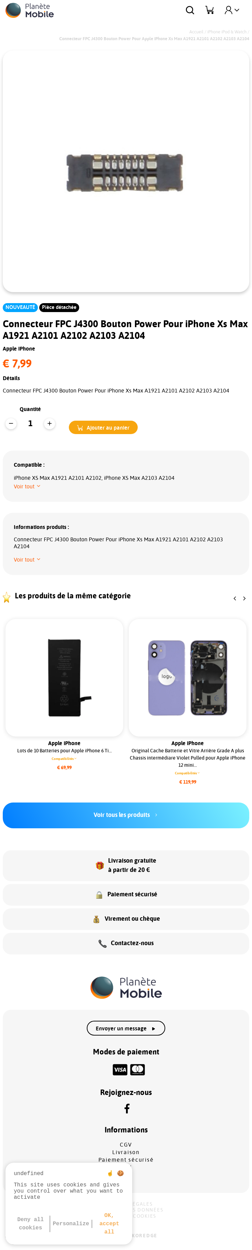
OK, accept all (109, 1224)
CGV (126, 1145)
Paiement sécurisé (126, 1160)
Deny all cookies (30, 1224)
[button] (103, 427)
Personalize (71, 1224)
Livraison (126, 1152)
